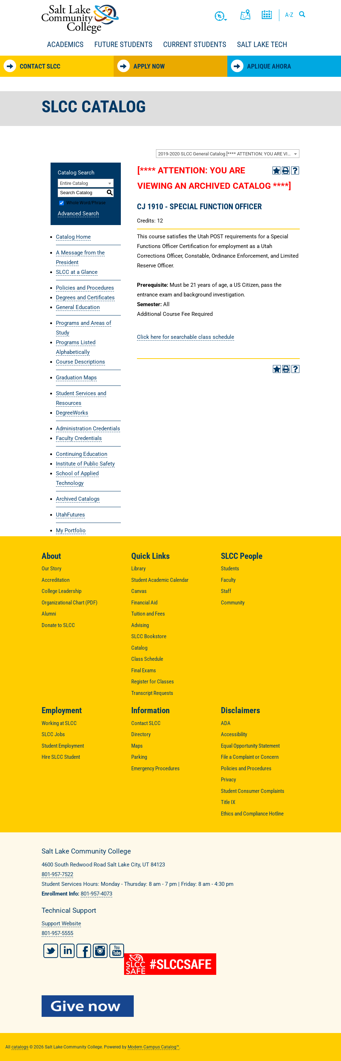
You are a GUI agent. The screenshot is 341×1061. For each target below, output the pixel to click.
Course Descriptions (80, 362)
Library (138, 568)
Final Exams (143, 670)
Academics (65, 44)
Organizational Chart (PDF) (70, 602)
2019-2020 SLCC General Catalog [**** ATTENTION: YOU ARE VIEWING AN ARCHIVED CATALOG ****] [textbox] (228, 153)
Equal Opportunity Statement (250, 746)
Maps (137, 746)
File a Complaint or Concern (250, 757)
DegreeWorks (72, 413)
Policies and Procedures (85, 288)
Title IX (228, 802)
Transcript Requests (152, 693)
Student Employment (63, 746)
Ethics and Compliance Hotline (252, 813)
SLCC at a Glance (77, 272)
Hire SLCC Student (61, 757)
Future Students (123, 44)
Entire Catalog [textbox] (74, 183)
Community (233, 602)
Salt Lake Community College (80, 19)
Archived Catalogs (78, 499)
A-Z (289, 14)
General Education (78, 307)
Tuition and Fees (148, 614)
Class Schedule (147, 659)
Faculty (228, 580)
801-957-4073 (96, 894)
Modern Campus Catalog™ (153, 1047)
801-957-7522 (57, 874)
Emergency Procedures (155, 768)
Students (230, 568)
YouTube (116, 951)
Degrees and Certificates (85, 297)
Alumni (49, 614)
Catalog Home (73, 237)
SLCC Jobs (53, 734)
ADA (226, 723)
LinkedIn (67, 951)
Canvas (139, 591)
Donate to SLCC (58, 625)
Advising (140, 625)
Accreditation (56, 580)
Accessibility (234, 734)
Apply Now (141, 66)
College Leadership (61, 591)
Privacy (228, 779)
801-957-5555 (57, 933)
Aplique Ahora (261, 66)
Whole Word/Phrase (85, 202)
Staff (226, 591)
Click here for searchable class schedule (185, 337)
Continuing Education (81, 454)
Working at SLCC (59, 723)
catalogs (19, 1047)
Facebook (83, 951)
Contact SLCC (32, 66)
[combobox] (227, 153)
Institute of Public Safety (85, 464)
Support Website (61, 923)
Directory (141, 734)
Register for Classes (152, 681)
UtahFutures (70, 514)
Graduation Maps (76, 377)
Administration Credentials (88, 428)
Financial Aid (144, 602)
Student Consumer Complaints (252, 791)
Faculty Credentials (79, 438)
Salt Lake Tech (262, 44)
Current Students (194, 44)
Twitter (50, 951)
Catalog (139, 648)
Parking (139, 757)
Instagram (100, 951)
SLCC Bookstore (148, 636)
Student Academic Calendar (160, 580)
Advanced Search (78, 213)
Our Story (51, 568)
